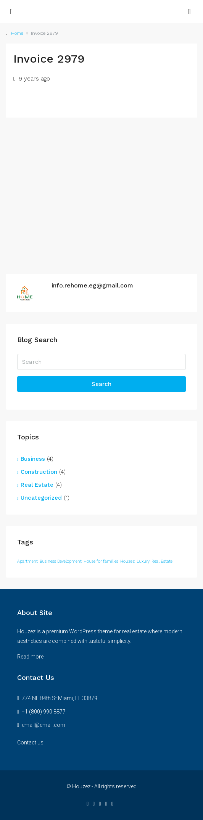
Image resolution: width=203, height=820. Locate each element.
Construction (39, 471)
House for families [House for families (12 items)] (101, 561)
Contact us (30, 742)
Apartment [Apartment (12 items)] (27, 561)
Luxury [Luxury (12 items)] (143, 561)
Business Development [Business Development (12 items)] (61, 561)
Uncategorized (41, 497)
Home (17, 33)
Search (101, 384)
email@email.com (43, 725)
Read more (30, 657)
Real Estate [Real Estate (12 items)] (161, 561)
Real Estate (37, 484)
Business (33, 458)
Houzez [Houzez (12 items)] (127, 561)
